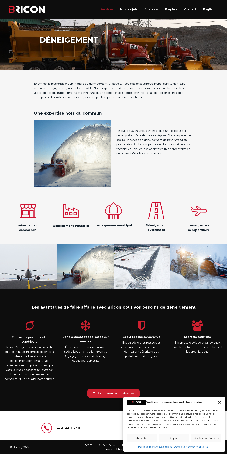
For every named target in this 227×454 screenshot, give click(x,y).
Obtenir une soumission (113, 393)
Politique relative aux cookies (155, 446)
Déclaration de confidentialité (191, 446)
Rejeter (174, 438)
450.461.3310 (69, 428)
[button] (219, 402)
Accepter (141, 438)
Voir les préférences (206, 438)
